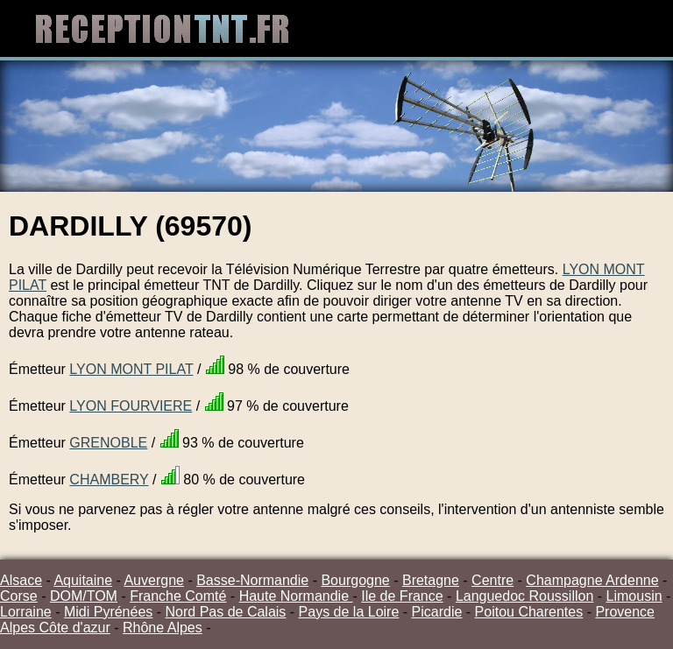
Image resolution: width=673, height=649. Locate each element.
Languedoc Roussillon (524, 596)
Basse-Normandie (252, 580)
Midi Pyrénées (108, 611)
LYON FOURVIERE (130, 406)
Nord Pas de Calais (226, 611)
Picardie (437, 611)
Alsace (21, 580)
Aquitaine (82, 580)
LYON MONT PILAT (131, 369)
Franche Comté (178, 596)
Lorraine (26, 611)
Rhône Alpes (162, 627)
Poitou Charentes (529, 611)
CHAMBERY (108, 479)
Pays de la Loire (349, 611)
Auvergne (154, 580)
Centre (492, 580)
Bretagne (430, 580)
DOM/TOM (83, 596)
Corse (19, 596)
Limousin (634, 596)
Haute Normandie (296, 596)
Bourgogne (355, 580)
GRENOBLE (108, 442)
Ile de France (402, 596)
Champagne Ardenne (592, 580)
